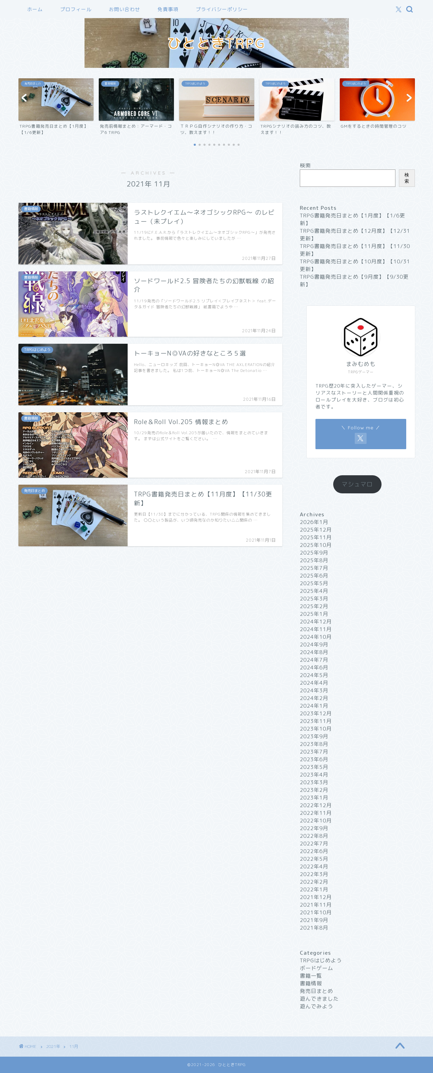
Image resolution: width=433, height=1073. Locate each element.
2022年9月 (314, 828)
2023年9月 (314, 736)
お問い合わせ (124, 9)
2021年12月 (316, 897)
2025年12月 (316, 529)
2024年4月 (314, 682)
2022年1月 (314, 889)
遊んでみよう (316, 1006)
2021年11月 (316, 904)
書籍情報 (311, 983)
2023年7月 (314, 751)
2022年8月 (314, 836)
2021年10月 (316, 912)
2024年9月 (314, 644)
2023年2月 (314, 790)
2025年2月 (314, 606)
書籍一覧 (311, 975)
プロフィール (75, 9)
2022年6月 (314, 851)
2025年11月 (316, 537)
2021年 (53, 1046)
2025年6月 (314, 575)
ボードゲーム (316, 968)
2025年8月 (314, 560)
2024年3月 (314, 690)
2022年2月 (314, 881)
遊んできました (319, 998)
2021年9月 (314, 920)
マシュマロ (357, 484)
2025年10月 (316, 545)
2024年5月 (314, 675)
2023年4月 (314, 774)
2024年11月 (316, 629)
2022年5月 (314, 859)
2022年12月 (316, 805)
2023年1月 (314, 797)
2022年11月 (316, 813)
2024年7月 (314, 659)
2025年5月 (314, 583)
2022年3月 (314, 874)
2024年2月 (314, 698)
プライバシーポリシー (222, 9)
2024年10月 (316, 637)
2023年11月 (316, 721)
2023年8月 (314, 744)
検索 (305, 165)
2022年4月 (314, 866)
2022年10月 (316, 820)
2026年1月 (314, 522)
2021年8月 (314, 927)
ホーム (35, 9)
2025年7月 (314, 568)
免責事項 (168, 9)
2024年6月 (314, 667)
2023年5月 (314, 767)
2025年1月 (314, 614)
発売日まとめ (316, 991)
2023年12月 (316, 713)
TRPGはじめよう (321, 960)
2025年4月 (314, 591)
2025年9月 (314, 552)
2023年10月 (316, 728)
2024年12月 (316, 621)
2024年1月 (314, 705)
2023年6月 (314, 759)
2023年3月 (314, 782)
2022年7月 (314, 843)
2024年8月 (314, 652)
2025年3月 (314, 598)
